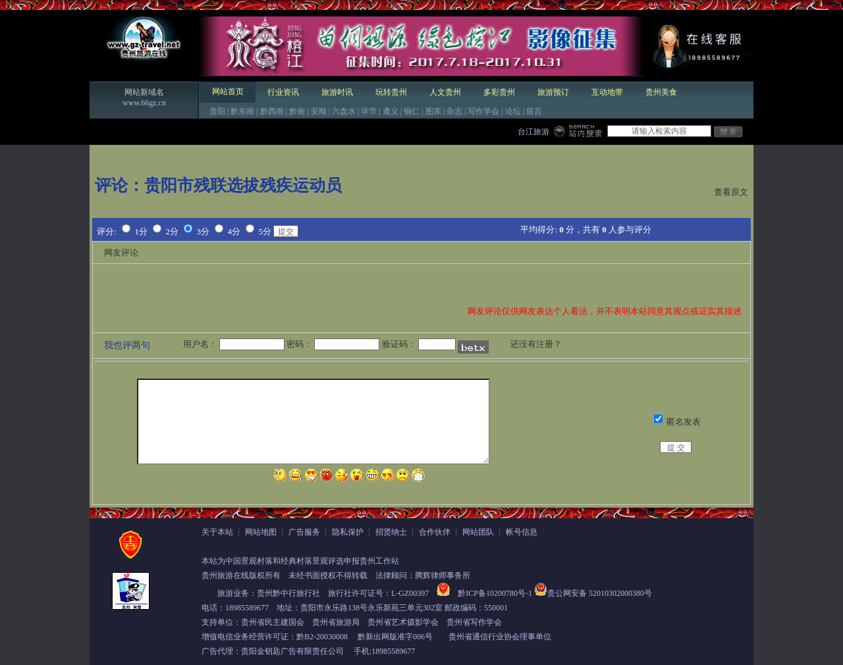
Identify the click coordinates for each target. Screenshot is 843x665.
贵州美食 (661, 92)
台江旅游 (533, 131)
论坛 (513, 111)
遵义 (390, 111)
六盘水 (344, 111)
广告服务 (304, 532)
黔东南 (242, 111)
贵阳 (217, 111)
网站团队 (478, 532)
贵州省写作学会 (474, 622)
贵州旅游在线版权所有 (241, 575)
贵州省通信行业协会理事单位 (500, 636)
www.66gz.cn (144, 102)
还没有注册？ (536, 344)
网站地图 (261, 532)
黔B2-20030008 (322, 636)
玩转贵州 (391, 92)
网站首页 (228, 91)
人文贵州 (445, 92)
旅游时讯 (337, 92)
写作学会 (483, 111)
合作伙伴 (434, 532)
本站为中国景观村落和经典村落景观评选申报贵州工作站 (300, 561)
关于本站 (217, 532)
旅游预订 (553, 92)
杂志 (454, 111)
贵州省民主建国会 (272, 622)
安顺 (319, 111)
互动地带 (607, 92)
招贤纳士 (391, 532)
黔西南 (272, 111)
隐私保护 (348, 532)
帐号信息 (521, 532)
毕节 (369, 111)
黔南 (297, 111)
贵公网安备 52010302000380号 (599, 593)
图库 (433, 111)
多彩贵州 (499, 92)
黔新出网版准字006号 (395, 636)
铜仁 (412, 111)
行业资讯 (283, 92)
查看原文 (731, 192)
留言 (534, 111)
